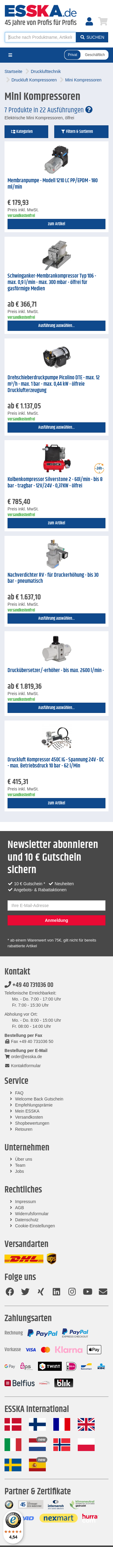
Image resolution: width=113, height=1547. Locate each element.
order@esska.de (23, 1056)
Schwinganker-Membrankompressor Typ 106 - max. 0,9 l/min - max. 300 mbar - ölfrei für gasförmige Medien (52, 282)
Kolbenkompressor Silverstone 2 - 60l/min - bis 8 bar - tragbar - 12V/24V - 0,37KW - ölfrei (55, 482)
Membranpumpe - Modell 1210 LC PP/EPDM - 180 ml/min (53, 183)
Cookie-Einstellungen (35, 1225)
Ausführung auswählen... (56, 325)
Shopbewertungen (32, 1123)
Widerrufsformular (32, 1213)
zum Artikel (56, 224)
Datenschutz (27, 1219)
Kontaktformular (23, 1065)
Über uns (23, 1159)
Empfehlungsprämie (34, 1105)
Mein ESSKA (27, 1111)
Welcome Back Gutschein (39, 1099)
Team (20, 1165)
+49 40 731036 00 (29, 985)
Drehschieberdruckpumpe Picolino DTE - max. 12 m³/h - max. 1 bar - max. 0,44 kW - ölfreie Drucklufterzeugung (54, 384)
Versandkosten (29, 1117)
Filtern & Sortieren (77, 131)
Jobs (19, 1171)
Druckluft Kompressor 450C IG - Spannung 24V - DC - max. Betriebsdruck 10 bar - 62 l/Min (56, 763)
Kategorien (22, 131)
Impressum (25, 1201)
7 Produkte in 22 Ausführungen (49, 110)
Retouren (24, 1129)
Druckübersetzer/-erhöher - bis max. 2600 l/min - (56, 670)
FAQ (19, 1092)
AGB (19, 1207)
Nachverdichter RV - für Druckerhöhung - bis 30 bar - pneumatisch (53, 578)
